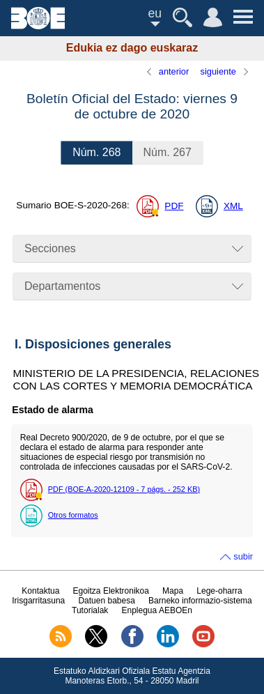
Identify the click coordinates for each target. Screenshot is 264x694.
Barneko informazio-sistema (200, 601)
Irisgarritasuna (38, 601)
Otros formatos (73, 515)
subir (243, 556)
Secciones (50, 248)
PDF (173, 206)
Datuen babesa (106, 601)
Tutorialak (90, 610)
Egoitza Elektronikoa (111, 591)
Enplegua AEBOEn (157, 610)
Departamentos (62, 286)
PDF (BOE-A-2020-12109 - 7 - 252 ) (124, 489)
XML (233, 206)
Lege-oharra (219, 591)
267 (167, 152)
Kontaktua (40, 591)
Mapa (172, 591)
